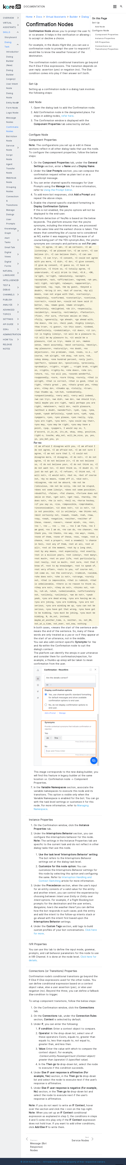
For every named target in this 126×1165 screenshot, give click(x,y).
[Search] (121, 6)
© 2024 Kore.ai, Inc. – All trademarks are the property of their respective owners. (63, 1162)
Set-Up (96, 22)
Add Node (100, 27)
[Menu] (115, 6)
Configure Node (100, 30)
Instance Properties (105, 38)
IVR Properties (102, 42)
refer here (67, 115)
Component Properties (106, 34)
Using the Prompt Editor (58, 189)
